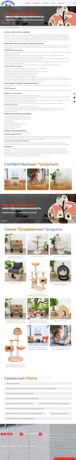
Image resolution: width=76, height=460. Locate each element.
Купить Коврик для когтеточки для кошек (20, 393)
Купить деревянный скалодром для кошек (20, 418)
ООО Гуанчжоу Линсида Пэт (54, 153)
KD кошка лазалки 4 (13, 383)
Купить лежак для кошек (59, 413)
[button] (69, 179)
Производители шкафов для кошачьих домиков (22, 398)
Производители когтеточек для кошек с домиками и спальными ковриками (31, 388)
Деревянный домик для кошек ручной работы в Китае (24, 413)
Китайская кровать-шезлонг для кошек (19, 403)
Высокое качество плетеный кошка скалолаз (54, 403)
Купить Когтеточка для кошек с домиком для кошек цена (25, 408)
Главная (2, 27)
